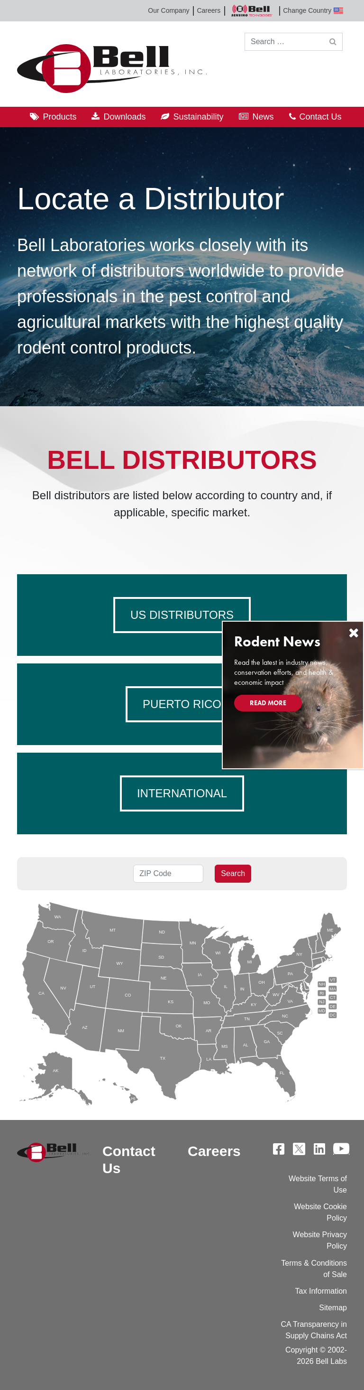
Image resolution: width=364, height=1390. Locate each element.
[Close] (353, 633)
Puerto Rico (182, 704)
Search (233, 873)
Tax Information (321, 1291)
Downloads (124, 116)
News (263, 116)
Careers (208, 10)
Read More (268, 703)
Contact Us (321, 116)
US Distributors (182, 614)
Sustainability (198, 116)
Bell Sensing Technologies (251, 11)
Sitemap (333, 1308)
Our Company (168, 10)
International (182, 793)
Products (59, 116)
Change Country (313, 11)
